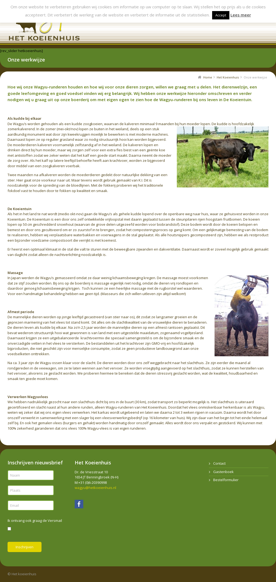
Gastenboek (223, 471)
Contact (219, 463)
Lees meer (240, 15)
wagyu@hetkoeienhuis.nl (95, 487)
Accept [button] (220, 15)
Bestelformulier (226, 479)
